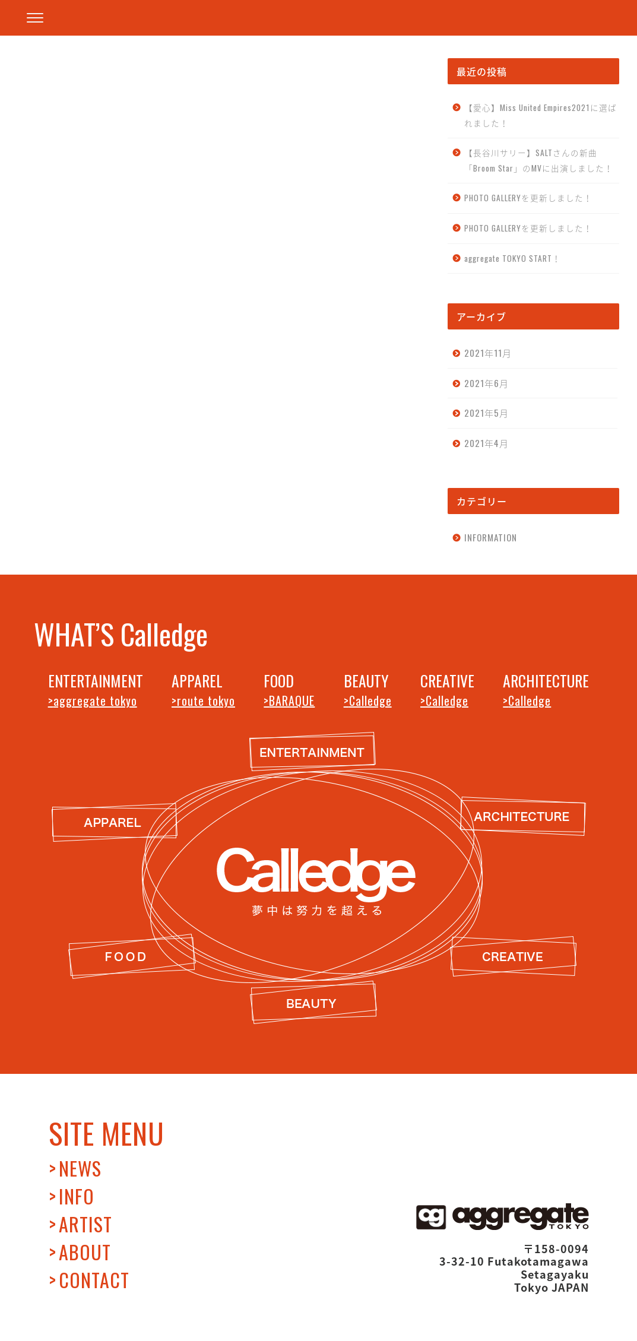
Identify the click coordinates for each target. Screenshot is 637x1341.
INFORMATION (73, 529)
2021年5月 (486, 412)
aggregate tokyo (95, 700)
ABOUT (85, 1252)
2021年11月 (488, 352)
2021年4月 (486, 442)
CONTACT (94, 1280)
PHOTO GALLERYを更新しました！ (528, 198)
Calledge (370, 700)
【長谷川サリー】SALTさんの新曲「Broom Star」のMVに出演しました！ (538, 160)
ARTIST (85, 1224)
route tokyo (206, 700)
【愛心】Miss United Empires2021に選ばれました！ (540, 115)
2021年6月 (486, 382)
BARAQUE (292, 700)
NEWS (80, 1168)
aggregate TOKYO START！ (512, 258)
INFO (76, 1196)
